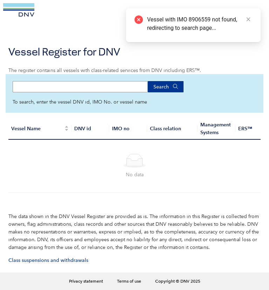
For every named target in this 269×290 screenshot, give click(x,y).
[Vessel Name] (39, 129)
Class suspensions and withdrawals (48, 260)
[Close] (248, 19)
